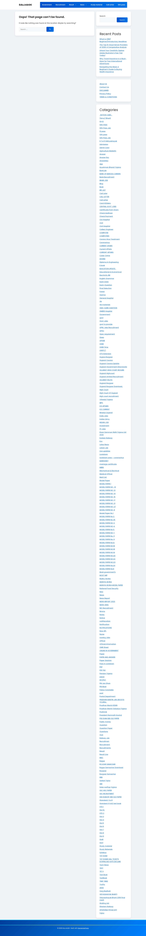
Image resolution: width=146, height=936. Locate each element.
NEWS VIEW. (104, 605)
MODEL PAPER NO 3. (107, 523)
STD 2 (102, 813)
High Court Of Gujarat (109, 393)
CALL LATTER (104, 197)
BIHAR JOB (104, 180)
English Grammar (107, 278)
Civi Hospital (105, 219)
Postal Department (107, 696)
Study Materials (106, 849)
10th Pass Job (105, 128)
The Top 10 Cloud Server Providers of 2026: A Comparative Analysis (113, 46)
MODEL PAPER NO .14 (107, 493)
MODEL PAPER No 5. (107, 529)
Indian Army (105, 419)
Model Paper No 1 (107, 513)
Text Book (103, 875)
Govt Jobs (104, 321)
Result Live (104, 754)
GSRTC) (103, 350)
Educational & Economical (110, 272)
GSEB (102, 344)
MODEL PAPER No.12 (107, 543)
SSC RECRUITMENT (107, 794)
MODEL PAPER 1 (105, 484)
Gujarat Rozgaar (106, 383)
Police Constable (107, 690)
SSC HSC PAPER (106, 790)
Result (73, 5)
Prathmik (103, 712)
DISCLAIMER (104, 90)
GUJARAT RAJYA (106, 380)
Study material (96, 5)
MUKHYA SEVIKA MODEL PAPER (111, 585)
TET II (102, 871)
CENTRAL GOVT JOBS (108, 206)
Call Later (103, 193)
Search (102, 16)
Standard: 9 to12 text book (110, 803)
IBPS (101, 403)
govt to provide (106, 324)
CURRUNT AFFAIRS (106, 252)
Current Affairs (106, 249)
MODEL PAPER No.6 (107, 569)
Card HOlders (105, 203)
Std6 (101, 839)
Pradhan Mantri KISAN (108, 705)
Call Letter (110, 5)
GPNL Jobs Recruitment (109, 327)
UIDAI (102, 888)
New (101, 592)
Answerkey (104, 161)
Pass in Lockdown (107, 664)
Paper (102, 654)
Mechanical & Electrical (109, 471)
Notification (104, 624)
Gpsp (102, 337)
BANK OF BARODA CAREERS (110, 174)
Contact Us (104, 87)
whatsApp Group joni (108, 910)
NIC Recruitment (106, 608)
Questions (104, 731)
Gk (101, 301)
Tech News (104, 865)
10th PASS (103, 125)
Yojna (102, 913)
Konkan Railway (106, 438)
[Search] (50, 29)
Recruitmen (104, 741)
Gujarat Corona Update (109, 363)
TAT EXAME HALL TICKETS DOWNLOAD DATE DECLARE (110, 860)
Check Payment (106, 216)
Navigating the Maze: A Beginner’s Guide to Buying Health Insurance (111, 69)
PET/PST (103, 680)
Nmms (102, 611)
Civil (101, 223)
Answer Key (104, 157)
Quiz (101, 735)
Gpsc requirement (107, 334)
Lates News (104, 444)
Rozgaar (103, 771)
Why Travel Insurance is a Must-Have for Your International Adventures (113, 61)
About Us (103, 84)
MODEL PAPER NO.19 (107, 552)
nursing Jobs (105, 637)
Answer (103, 154)
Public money (105, 722)
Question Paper (106, 728)
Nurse (102, 634)
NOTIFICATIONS (106, 628)
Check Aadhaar (106, 213)
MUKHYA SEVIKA (106, 582)
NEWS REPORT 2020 (107, 601)
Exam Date (104, 282)
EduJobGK (25, 4)
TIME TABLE (104, 881)
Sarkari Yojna (105, 780)
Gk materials (105, 305)
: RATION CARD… (106, 115)
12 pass (102, 131)
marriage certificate (108, 464)
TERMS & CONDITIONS (108, 97)
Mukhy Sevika (105, 579)
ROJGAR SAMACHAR (107, 764)
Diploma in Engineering (109, 262)
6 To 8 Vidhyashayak (108, 141)
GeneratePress (83, 928)
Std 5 (102, 823)
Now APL (103, 631)
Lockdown (104, 454)
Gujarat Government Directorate (113, 367)
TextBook (103, 878)
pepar (102, 677)
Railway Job (104, 738)
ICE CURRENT (105, 409)
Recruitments (105, 748)
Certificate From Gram (109, 210)
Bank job (103, 170)
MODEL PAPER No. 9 (107, 539)
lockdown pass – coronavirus (112, 458)
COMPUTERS (104, 236)
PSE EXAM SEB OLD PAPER (109, 718)
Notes (102, 615)
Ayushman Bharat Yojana (110, 167)
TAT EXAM (103, 856)
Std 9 (102, 836)
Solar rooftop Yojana (108, 787)
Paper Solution (106, 660)
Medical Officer (106, 474)
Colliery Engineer (106, 229)
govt (101, 318)
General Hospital (106, 298)
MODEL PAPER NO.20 (107, 556)
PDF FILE (103, 670)
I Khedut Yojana (106, 399)
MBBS (102, 467)
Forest (102, 291)
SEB (101, 784)
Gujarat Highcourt (107, 373)
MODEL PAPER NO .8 (107, 510)
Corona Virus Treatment (110, 239)
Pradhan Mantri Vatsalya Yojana (113, 709)
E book (102, 265)
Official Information (108, 644)
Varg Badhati (105, 891)
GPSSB (102, 341)
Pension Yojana (106, 673)
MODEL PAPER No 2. (107, 516)
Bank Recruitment (107, 177)
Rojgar (102, 761)
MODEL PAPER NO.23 (107, 562)
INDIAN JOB (104, 422)
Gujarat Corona (106, 360)
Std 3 (102, 816)
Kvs (101, 441)
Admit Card (104, 148)
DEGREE (102, 259)
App (101, 164)
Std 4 (102, 820)
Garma (103, 295)
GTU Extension (105, 354)
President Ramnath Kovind (111, 715)
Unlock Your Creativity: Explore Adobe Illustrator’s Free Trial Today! (112, 53)
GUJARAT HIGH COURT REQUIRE (112, 370)
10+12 (102, 121)
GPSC (102, 331)
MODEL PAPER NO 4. (107, 526)
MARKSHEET (104, 461)
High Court (104, 390)
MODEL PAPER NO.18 (107, 549)
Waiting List (104, 903)
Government (47, 5)
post (101, 693)
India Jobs (104, 416)
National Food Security (109, 588)
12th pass (121, 5)
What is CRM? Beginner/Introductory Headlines (113, 40)
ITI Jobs (103, 429)
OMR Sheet (104, 647)
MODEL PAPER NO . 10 (108, 487)
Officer (102, 641)
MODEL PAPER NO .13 (107, 490)
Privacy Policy (105, 94)
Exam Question (106, 285)
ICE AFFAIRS (104, 406)
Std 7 (102, 830)
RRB (101, 777)
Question (103, 725)
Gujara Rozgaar (106, 357)
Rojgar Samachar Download (111, 767)
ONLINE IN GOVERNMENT (109, 650)
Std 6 (102, 826)
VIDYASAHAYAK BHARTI (108, 894)
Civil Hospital (105, 226)
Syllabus (103, 852)
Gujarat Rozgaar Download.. (111, 386)
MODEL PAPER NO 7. (107, 533)
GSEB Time (104, 347)
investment (104, 426)
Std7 (101, 843)
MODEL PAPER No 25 (107, 520)
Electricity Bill (105, 275)
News (84, 5)
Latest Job (104, 448)
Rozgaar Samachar (108, 774)
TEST (101, 868)
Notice (102, 618)
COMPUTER (104, 233)
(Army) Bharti (105, 118)
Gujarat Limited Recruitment (111, 376)
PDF (101, 667)
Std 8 (102, 833)
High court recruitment (109, 396)
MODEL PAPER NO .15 (107, 497)
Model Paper (105, 480)
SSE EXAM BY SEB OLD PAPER (110, 797)
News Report (105, 598)
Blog (101, 184)
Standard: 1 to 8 (106, 800)
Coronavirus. (105, 242)
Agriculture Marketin (108, 151)
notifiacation (105, 621)
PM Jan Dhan (105, 683)
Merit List (103, 477)
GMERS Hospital (106, 311)
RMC (101, 758)
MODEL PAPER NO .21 (107, 503)
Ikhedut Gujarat (106, 412)
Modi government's (108, 572)
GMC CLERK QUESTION (108, 308)
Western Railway (106, 906)
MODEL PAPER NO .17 (107, 500)
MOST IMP (103, 575)
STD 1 (102, 807)
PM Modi (103, 686)
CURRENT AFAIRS (106, 246)
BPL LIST (103, 190)
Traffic (102, 884)
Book (101, 187)
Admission (104, 144)
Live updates (105, 451)
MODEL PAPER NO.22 (107, 559)
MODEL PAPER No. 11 (107, 536)
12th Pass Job (105, 138)
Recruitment (60, 5)
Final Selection (106, 288)
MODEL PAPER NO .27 (108, 507)
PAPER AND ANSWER (107, 657)
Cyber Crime (105, 255)
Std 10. (102, 810)
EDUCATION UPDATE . (108, 269)
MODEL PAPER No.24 (107, 565)
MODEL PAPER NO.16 (107, 546)
